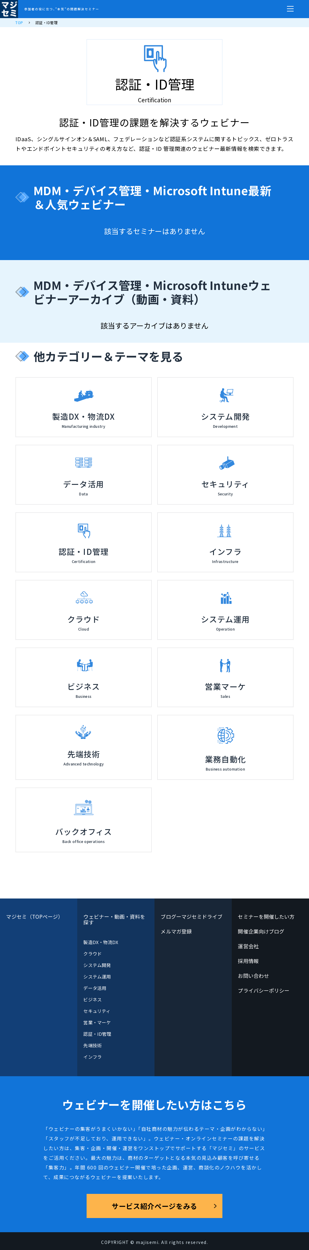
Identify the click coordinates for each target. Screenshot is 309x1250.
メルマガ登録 (176, 931)
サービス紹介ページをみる (154, 1206)
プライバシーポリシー (263, 990)
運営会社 (248, 946)
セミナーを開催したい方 (266, 916)
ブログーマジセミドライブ (191, 916)
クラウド (92, 953)
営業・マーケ (96, 1022)
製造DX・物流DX (100, 942)
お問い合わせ (253, 975)
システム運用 (96, 976)
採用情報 (248, 961)
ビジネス (92, 999)
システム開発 (96, 965)
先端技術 (92, 1045)
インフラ (92, 1057)
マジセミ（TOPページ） (34, 916)
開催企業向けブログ (261, 931)
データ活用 (94, 988)
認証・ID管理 (97, 1034)
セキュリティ (96, 1011)
